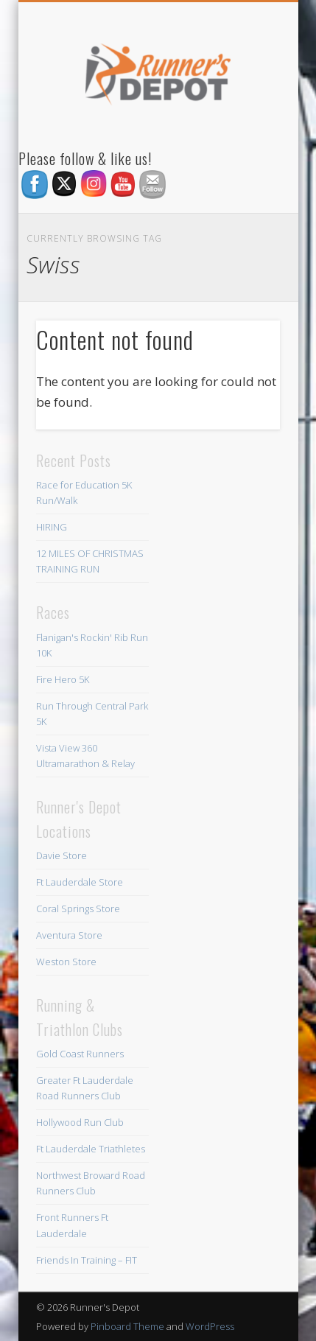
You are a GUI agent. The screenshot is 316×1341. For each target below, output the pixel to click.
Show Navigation (244, 132)
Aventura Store (69, 935)
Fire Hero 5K (62, 679)
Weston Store (66, 961)
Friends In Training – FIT (86, 1260)
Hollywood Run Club (80, 1122)
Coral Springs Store (78, 908)
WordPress (210, 1326)
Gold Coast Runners (80, 1053)
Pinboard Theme (127, 1326)
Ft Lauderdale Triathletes (90, 1148)
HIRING (51, 526)
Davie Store (61, 855)
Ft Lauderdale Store (79, 882)
